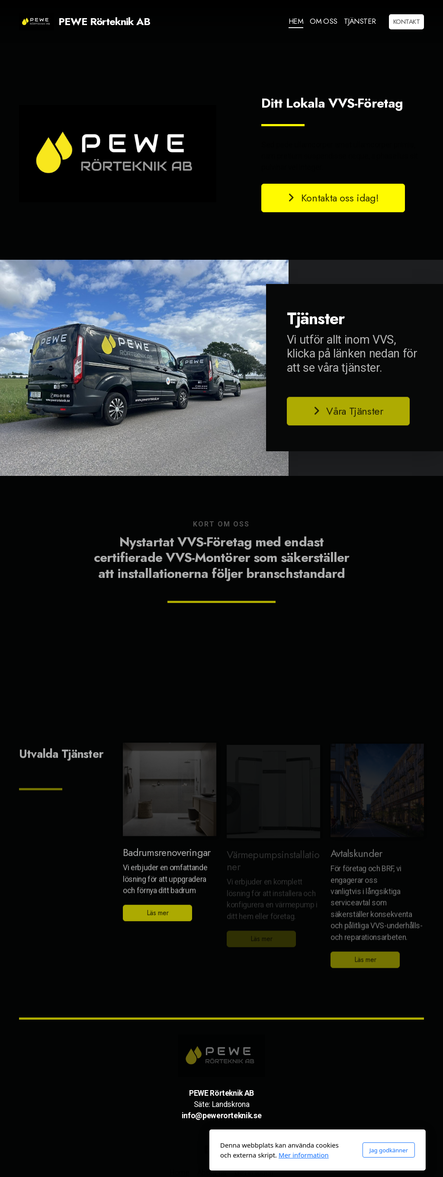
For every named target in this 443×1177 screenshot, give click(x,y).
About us (212, 1172)
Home (179, 1172)
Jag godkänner (292, 1150)
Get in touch (253, 1172)
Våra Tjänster (348, 413)
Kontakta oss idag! (333, 197)
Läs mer (158, 916)
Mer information (208, 1155)
